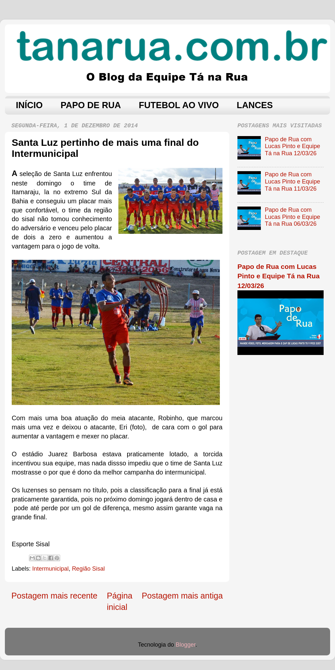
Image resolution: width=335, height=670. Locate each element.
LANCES (255, 105)
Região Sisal (88, 568)
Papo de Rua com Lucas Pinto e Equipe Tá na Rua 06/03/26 (292, 217)
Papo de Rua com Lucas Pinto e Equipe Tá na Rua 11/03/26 (292, 181)
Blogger (185, 644)
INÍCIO (29, 105)
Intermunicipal (50, 568)
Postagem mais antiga (182, 595)
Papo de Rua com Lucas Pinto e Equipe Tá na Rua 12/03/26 (292, 146)
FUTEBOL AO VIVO (179, 105)
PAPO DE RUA (90, 105)
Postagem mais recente (54, 595)
